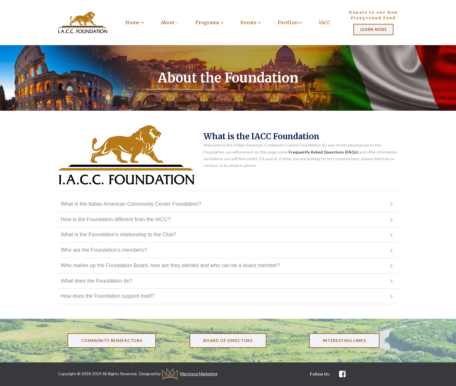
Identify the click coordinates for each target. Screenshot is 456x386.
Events (251, 22)
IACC (325, 22)
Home (134, 22)
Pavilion (290, 22)
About (170, 22)
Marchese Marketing (201, 373)
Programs (209, 22)
